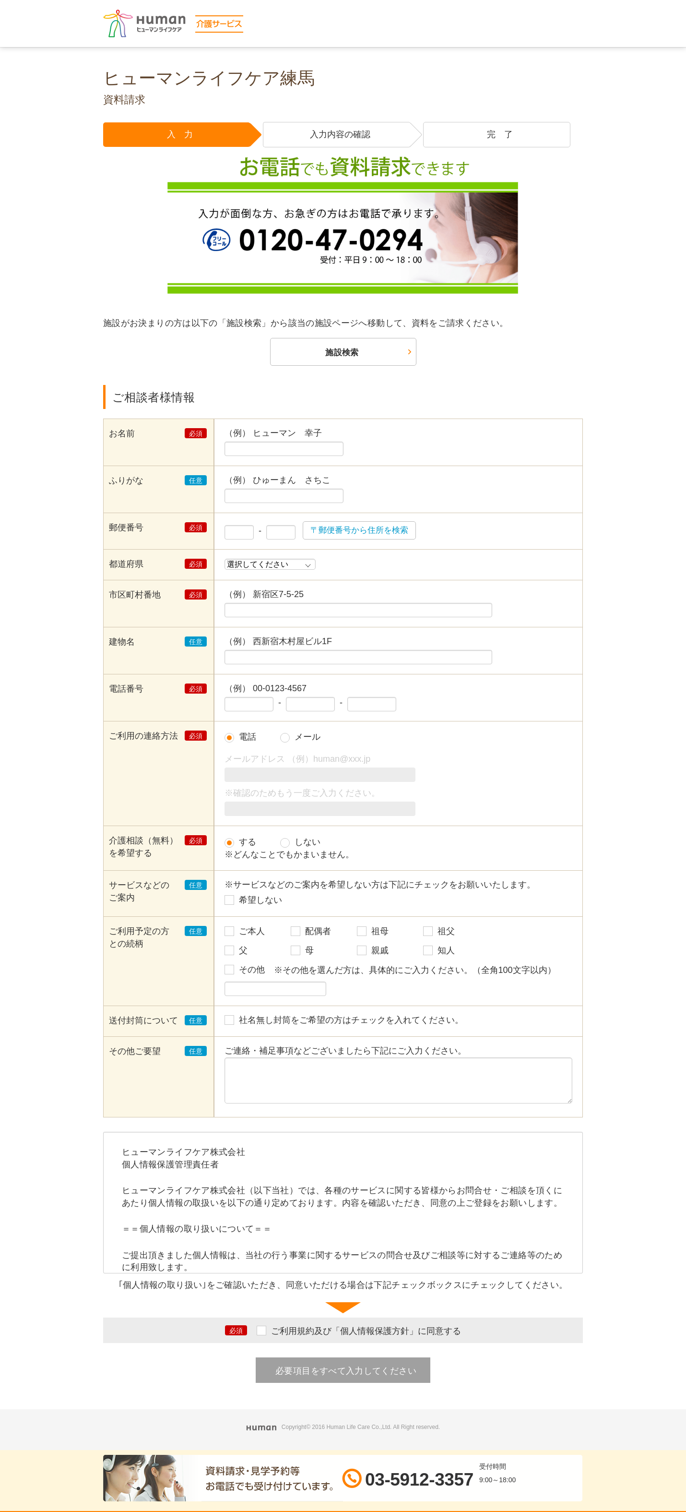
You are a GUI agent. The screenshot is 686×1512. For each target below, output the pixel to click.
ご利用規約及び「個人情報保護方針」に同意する (366, 1331)
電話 (247, 738)
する (247, 842)
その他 (252, 970)
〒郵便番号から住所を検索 (362, 531)
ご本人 (252, 932)
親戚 (380, 951)
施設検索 (341, 353)
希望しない (260, 901)
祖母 (380, 932)
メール (307, 738)
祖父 (446, 932)
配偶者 (318, 932)
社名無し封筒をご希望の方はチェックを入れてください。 (351, 1021)
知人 (446, 951)
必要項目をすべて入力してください (345, 1371)
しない (307, 842)
